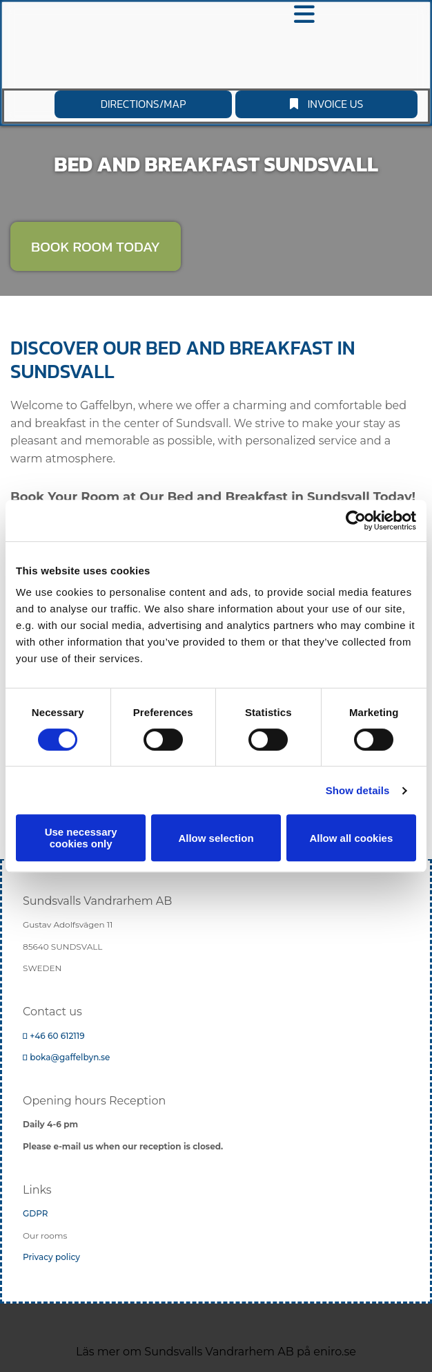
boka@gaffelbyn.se (66, 1057)
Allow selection (215, 838)
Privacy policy (51, 1257)
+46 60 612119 (54, 1036)
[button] (326, 104)
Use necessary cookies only (81, 837)
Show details (358, 790)
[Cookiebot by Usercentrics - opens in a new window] (355, 520)
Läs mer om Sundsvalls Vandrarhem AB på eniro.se (216, 1351)
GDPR (35, 1213)
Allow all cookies (351, 838)
